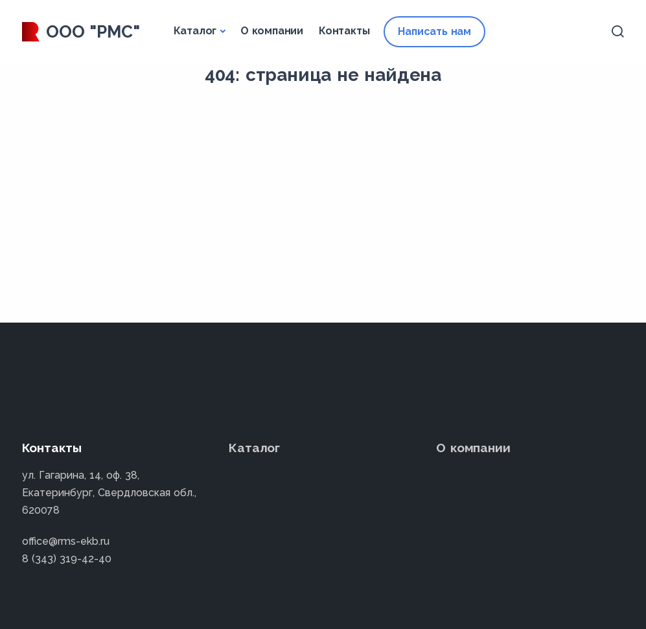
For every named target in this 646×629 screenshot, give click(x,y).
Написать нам (434, 31)
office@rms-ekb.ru (66, 541)
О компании (271, 31)
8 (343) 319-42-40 (66, 559)
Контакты (344, 31)
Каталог (195, 31)
